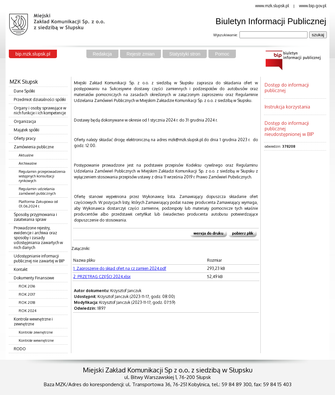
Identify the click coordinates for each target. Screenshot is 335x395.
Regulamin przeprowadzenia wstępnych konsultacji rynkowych (42, 176)
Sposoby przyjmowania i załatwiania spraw (35, 217)
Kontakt (20, 269)
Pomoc (222, 54)
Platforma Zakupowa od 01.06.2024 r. (38, 203)
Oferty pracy (25, 138)
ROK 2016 (27, 286)
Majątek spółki (26, 129)
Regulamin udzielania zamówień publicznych (37, 191)
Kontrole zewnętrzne (36, 332)
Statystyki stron (184, 54)
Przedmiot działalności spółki (40, 99)
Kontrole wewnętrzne (36, 340)
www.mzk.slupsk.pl (272, 5)
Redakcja (102, 54)
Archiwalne (28, 163)
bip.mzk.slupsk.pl (32, 54)
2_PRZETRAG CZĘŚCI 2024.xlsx (102, 276)
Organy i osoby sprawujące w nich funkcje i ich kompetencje (40, 110)
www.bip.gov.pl (312, 5)
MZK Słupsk (23, 81)
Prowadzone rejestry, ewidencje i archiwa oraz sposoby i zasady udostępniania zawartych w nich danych (38, 237)
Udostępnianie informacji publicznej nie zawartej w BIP (39, 258)
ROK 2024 (27, 310)
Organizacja (25, 121)
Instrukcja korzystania (287, 106)
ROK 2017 (27, 294)
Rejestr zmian (141, 54)
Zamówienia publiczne (34, 146)
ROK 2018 (27, 302)
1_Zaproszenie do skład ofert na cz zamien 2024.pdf (119, 268)
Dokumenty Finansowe (34, 277)
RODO (20, 348)
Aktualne (26, 155)
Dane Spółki (24, 91)
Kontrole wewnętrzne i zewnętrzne (33, 321)
